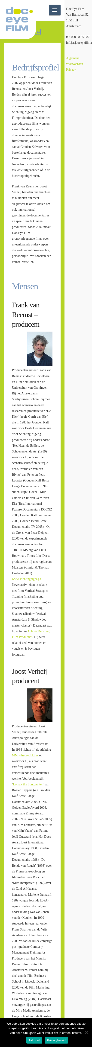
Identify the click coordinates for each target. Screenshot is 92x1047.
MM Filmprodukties (25, 755)
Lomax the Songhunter (28, 784)
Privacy (71, 69)
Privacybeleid (56, 1040)
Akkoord (34, 1040)
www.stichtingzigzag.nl (27, 579)
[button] (55, 10)
